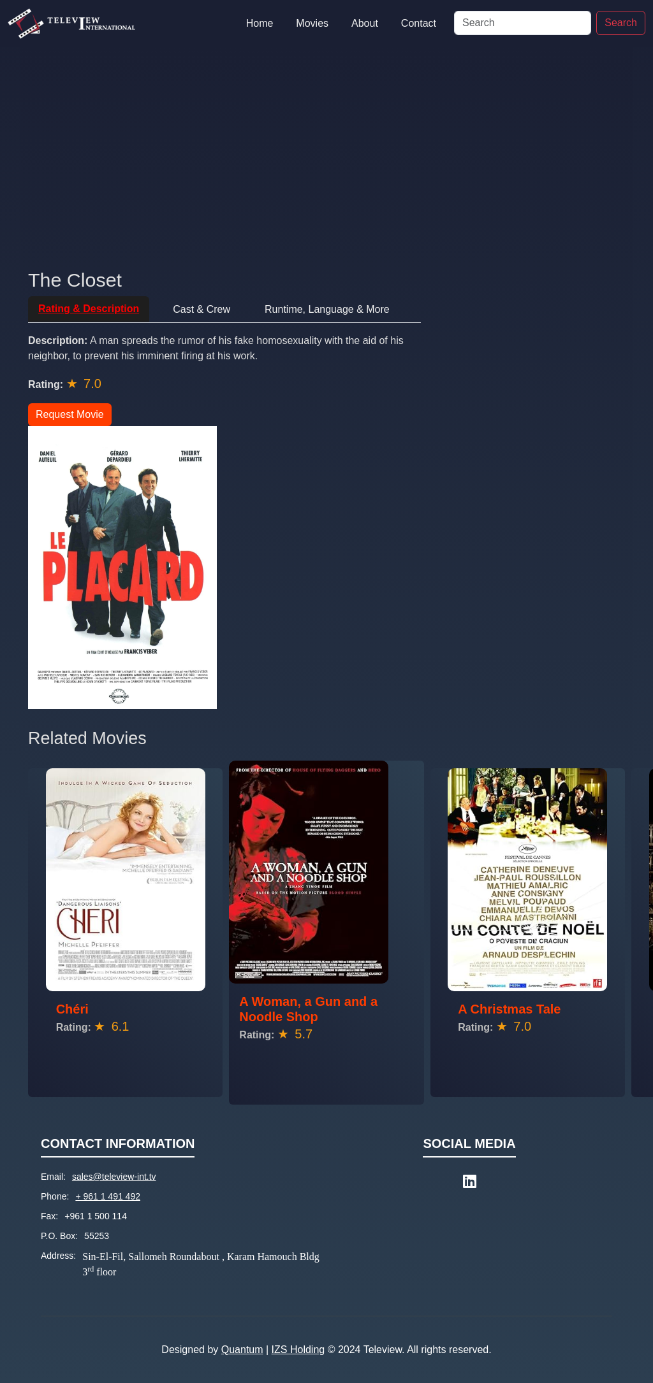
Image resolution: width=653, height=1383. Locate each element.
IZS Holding (298, 1349)
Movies (312, 23)
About (364, 23)
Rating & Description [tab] (88, 308)
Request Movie (70, 414)
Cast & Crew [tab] (201, 309)
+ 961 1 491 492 (107, 1196)
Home (260, 23)
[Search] (522, 23)
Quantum (242, 1349)
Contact (418, 23)
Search (621, 22)
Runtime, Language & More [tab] (327, 309)
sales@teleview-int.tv (114, 1177)
